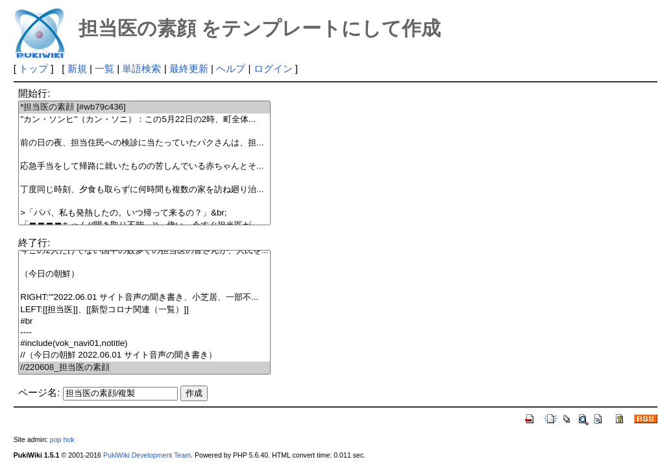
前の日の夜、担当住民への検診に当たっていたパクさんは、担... (144, 143)
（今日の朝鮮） (144, 274)
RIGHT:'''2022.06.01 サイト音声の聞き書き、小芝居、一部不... (144, 297)
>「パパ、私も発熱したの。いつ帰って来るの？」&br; (144, 213)
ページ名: (39, 392)
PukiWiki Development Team (147, 455)
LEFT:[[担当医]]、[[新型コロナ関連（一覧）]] (144, 310)
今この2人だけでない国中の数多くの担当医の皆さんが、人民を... (144, 251)
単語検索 (141, 68)
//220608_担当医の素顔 (144, 368)
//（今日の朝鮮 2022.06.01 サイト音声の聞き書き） (144, 355)
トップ (33, 68)
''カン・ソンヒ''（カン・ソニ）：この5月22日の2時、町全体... (144, 120)
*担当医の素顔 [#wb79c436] (144, 107)
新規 (77, 68)
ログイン (273, 68)
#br (144, 321)
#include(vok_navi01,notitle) (144, 343)
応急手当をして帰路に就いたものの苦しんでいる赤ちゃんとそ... (144, 166)
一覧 (104, 68)
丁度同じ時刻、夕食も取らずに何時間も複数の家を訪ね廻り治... (144, 190)
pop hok (62, 439)
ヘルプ (230, 68)
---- (144, 332)
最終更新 (188, 68)
